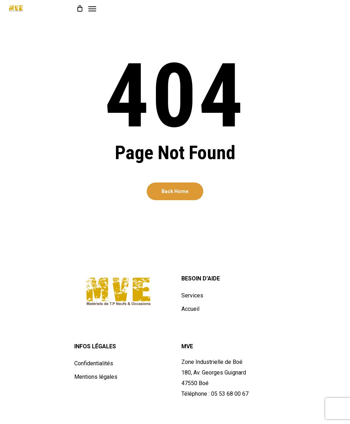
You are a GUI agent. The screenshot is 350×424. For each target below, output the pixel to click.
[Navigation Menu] (92, 8)
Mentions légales (95, 376)
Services (192, 295)
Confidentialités (93, 363)
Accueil (190, 309)
